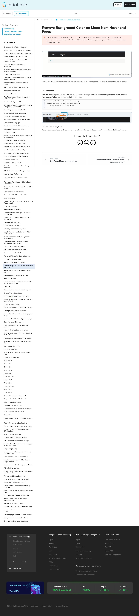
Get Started (130, 5)
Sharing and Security (83, 551)
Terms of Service (61, 606)
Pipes (51, 540)
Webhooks (53, 554)
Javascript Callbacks (112, 540)
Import (77, 540)
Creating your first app (21, 541)
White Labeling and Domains (86, 571)
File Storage (79, 547)
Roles (15, 556)
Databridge (53, 547)
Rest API (108, 547)
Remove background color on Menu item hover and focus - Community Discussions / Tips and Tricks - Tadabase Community (85, 130)
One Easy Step (9, 29)
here (58, 42)
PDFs (51, 562)
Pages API (109, 551)
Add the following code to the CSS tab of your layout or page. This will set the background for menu (14, 31)
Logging (78, 554)
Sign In (118, 5)
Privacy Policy (46, 606)
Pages (15, 548)
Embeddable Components (85, 575)
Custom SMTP (54, 569)
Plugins (51, 543)
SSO (50, 551)
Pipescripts (109, 543)
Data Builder (17, 545)
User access (17, 552)
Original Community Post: (13, 34)
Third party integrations (57, 558)
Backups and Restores (83, 558)
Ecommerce (53, 566)
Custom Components (113, 554)
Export (77, 543)
